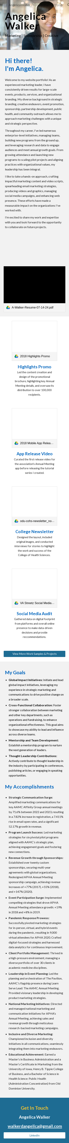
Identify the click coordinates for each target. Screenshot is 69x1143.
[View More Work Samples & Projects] (35, 654)
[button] (4, 5)
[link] (34, 289)
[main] (34, 25)
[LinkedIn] (35, 1135)
